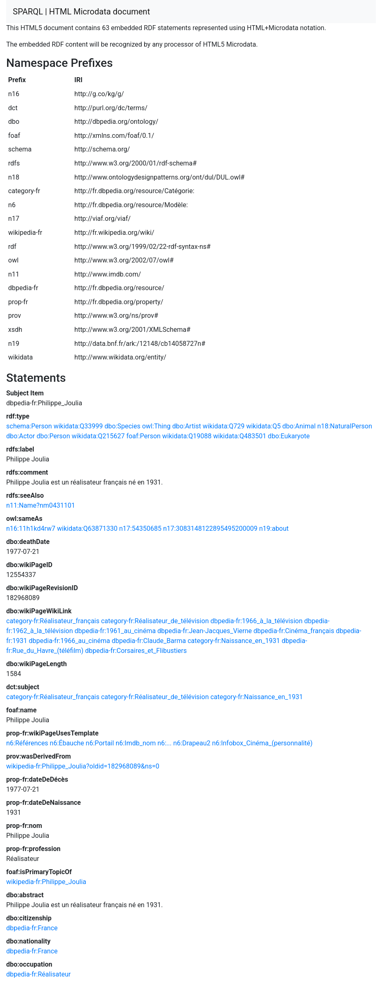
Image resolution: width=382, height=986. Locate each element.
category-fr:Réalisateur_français (53, 621)
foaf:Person (143, 436)
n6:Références (27, 743)
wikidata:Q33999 (78, 426)
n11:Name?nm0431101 (40, 505)
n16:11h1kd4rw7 (30, 528)
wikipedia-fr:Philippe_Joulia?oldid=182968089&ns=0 (82, 766)
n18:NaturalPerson (344, 426)
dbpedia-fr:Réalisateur (38, 974)
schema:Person (29, 426)
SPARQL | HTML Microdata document (81, 12)
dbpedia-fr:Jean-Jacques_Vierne (204, 631)
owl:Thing (156, 426)
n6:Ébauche (67, 743)
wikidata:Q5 (263, 426)
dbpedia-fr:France (32, 928)
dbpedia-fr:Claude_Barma (149, 641)
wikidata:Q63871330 (87, 528)
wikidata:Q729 (223, 426)
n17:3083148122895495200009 (210, 528)
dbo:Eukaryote (289, 436)
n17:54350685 (140, 528)
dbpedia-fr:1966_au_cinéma (69, 641)
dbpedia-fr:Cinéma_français (294, 631)
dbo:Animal (299, 426)
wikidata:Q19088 (186, 436)
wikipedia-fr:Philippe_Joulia (46, 882)
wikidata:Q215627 (98, 436)
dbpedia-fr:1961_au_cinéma (115, 631)
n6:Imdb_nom (136, 743)
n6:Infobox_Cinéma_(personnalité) (262, 743)
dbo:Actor (20, 436)
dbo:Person (53, 436)
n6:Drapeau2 (191, 743)
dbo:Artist (186, 426)
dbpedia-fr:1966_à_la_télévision (256, 621)
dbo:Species (122, 426)
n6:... (164, 743)
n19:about (274, 528)
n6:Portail (100, 743)
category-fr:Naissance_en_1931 (233, 641)
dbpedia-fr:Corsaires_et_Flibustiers (136, 651)
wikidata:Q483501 (239, 436)
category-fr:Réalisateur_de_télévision (155, 621)
